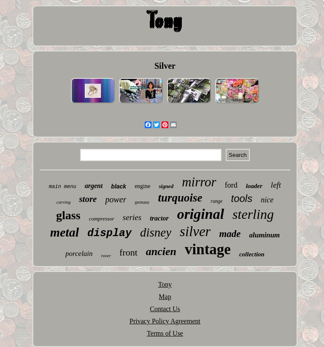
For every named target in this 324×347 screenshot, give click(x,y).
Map (165, 296)
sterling (253, 214)
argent (94, 185)
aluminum (264, 235)
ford (231, 185)
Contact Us (165, 308)
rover (106, 255)
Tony (165, 284)
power (115, 199)
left (276, 184)
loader (254, 186)
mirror (199, 182)
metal (64, 232)
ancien (161, 251)
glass (68, 215)
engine (142, 186)
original (200, 214)
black (118, 186)
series (132, 217)
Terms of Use (165, 333)
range (216, 201)
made (229, 234)
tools (241, 198)
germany (142, 202)
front (128, 252)
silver (195, 231)
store (88, 199)
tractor (159, 218)
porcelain (79, 254)
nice (267, 200)
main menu (62, 187)
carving (64, 201)
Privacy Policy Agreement (165, 321)
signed (166, 186)
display (109, 233)
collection (252, 254)
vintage (208, 249)
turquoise (180, 197)
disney (155, 232)
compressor (101, 218)
